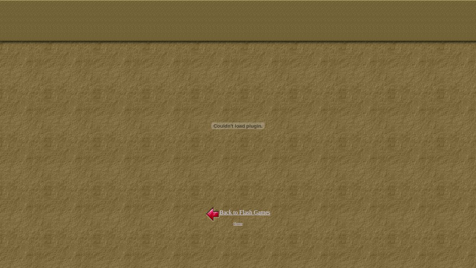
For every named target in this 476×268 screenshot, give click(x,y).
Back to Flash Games (238, 212)
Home (238, 223)
